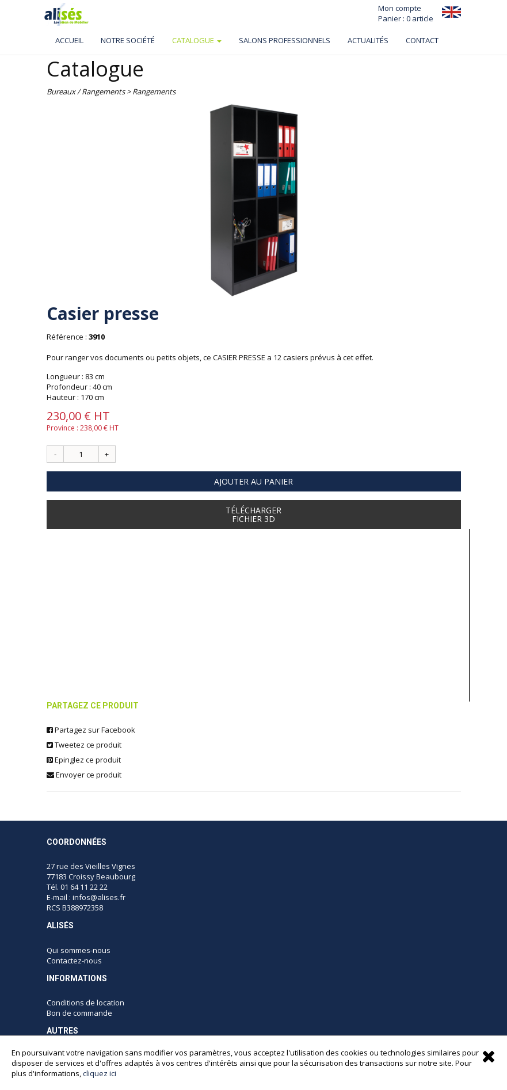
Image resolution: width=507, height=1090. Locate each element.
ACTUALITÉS (368, 40)
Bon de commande (79, 1013)
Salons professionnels (284, 40)
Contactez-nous (74, 960)
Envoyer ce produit (84, 774)
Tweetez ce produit (84, 745)
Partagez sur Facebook (91, 730)
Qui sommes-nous (79, 950)
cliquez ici (99, 1073)
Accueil (69, 40)
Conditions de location (85, 1002)
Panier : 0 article (405, 18)
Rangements (154, 91)
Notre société (128, 40)
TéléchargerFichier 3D (253, 514)
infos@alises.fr (99, 897)
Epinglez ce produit (84, 759)
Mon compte (399, 8)
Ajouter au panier (253, 481)
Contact (422, 40)
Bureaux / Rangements (86, 91)
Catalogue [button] (197, 40)
